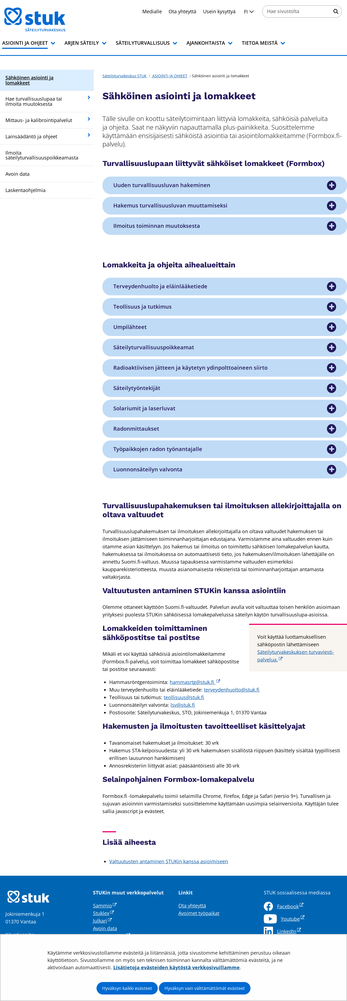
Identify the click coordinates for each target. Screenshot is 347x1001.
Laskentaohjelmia (25, 190)
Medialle (152, 11)
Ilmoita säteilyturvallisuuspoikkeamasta (41, 155)
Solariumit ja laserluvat (144, 408)
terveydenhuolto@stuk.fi (231, 689)
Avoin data (17, 174)
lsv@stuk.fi (183, 705)
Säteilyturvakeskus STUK (124, 75)
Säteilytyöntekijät (136, 388)
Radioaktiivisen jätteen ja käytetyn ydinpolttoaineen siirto (190, 367)
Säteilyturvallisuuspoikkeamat (153, 347)
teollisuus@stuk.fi (184, 697)
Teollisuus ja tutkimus (142, 306)
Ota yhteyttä (182, 11)
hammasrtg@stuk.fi (195, 682)
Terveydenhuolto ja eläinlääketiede (160, 286)
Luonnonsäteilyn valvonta (147, 469)
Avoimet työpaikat (198, 913)
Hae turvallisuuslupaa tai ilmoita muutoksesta (33, 101)
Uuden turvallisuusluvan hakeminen (161, 185)
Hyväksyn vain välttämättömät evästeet (205, 988)
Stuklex (103, 913)
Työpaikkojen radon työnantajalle (157, 449)
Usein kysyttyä (219, 11)
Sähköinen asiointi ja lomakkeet (29, 80)
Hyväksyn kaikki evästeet (127, 988)
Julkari (102, 920)
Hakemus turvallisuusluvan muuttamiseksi (170, 205)
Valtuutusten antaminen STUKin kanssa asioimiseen (168, 861)
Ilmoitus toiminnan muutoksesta (156, 225)
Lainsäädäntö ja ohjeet (31, 136)
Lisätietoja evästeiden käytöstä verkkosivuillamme (176, 967)
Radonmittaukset (136, 428)
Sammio (105, 905)
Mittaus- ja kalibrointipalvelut (38, 120)
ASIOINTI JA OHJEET (169, 75)
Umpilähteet (130, 327)
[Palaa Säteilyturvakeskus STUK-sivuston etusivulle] (48, 19)
